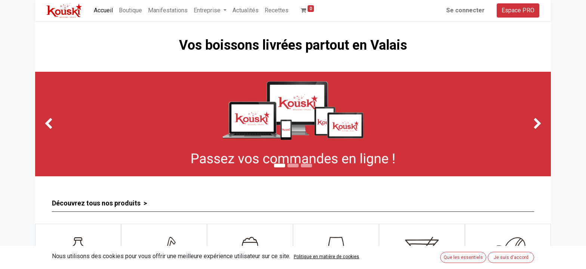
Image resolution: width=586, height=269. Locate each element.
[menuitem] (103, 10)
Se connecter (465, 10)
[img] (55, 124)
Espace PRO (518, 10)
